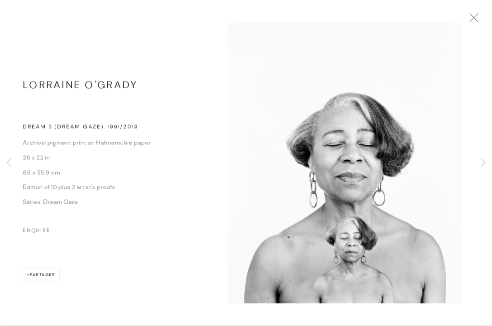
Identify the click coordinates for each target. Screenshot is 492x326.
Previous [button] (9, 163)
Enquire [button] (37, 233)
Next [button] (483, 163)
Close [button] (474, 20)
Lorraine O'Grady (80, 88)
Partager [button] (43, 277)
